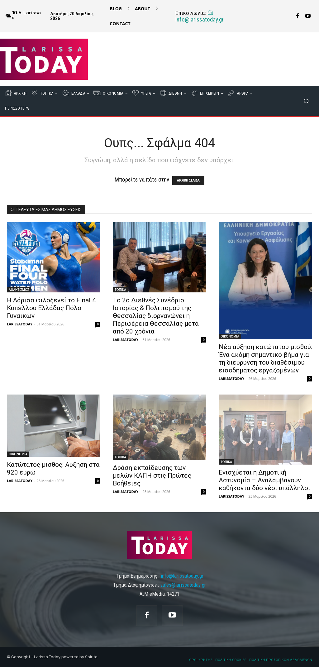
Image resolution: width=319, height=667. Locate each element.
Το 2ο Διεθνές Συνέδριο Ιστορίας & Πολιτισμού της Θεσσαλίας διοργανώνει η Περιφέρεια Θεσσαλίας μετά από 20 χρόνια (156, 315)
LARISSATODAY (19, 324)
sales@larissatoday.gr (183, 585)
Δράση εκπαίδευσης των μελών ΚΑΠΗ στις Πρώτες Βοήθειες (152, 475)
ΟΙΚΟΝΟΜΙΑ (230, 336)
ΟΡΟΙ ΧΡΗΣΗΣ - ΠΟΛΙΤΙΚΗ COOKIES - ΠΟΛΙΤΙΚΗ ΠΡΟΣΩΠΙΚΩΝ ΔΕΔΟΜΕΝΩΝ (250, 660)
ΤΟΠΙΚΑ (120, 289)
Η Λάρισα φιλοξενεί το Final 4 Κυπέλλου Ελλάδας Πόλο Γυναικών (51, 307)
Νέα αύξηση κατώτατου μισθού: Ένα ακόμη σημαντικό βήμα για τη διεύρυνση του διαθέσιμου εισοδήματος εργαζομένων (265, 358)
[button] (306, 101)
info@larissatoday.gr (199, 16)
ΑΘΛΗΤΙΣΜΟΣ (19, 289)
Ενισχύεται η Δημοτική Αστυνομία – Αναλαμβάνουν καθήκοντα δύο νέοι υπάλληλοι (264, 480)
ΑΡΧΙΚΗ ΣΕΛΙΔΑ (188, 180)
